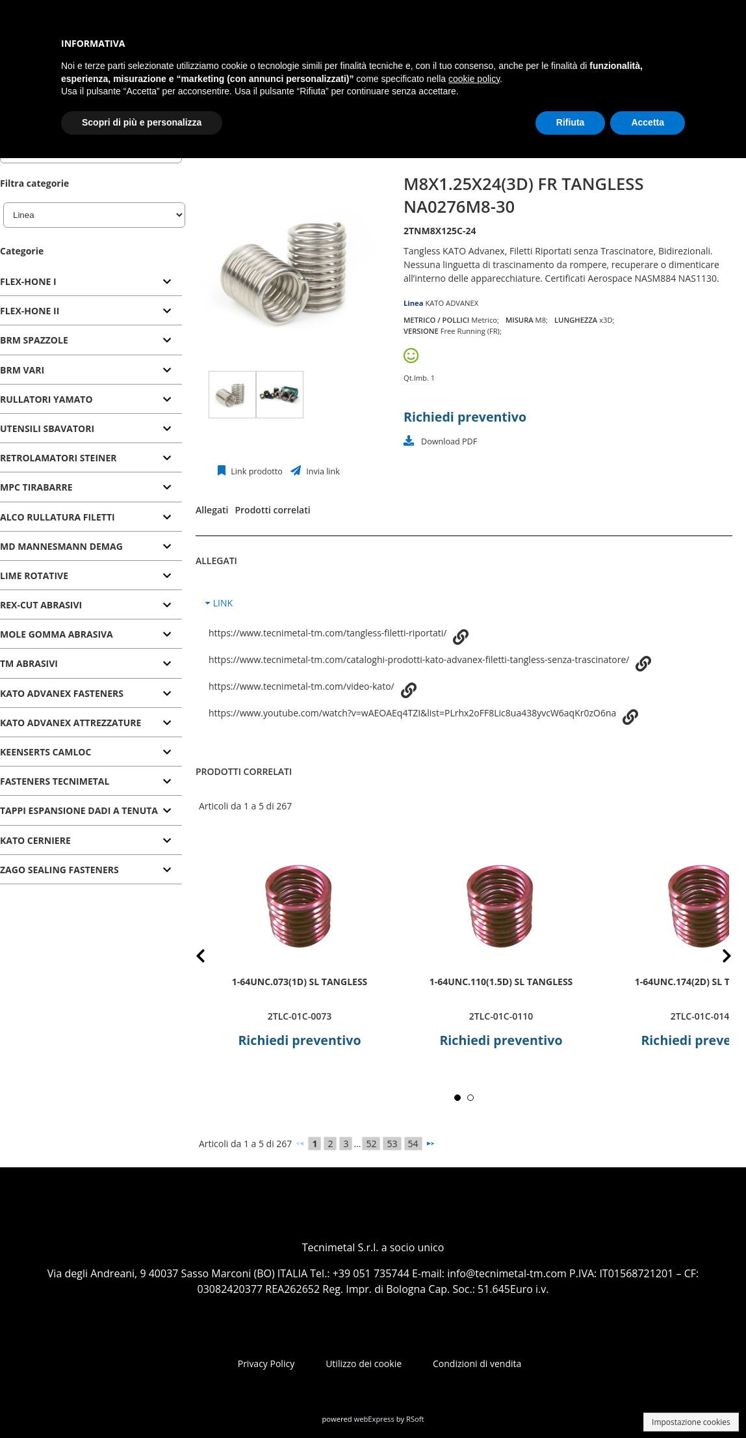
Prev (210, 958)
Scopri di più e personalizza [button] (141, 122)
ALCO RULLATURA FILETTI (57, 517)
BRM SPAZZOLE (34, 340)
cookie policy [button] (474, 79)
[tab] (91, 282)
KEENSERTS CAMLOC (45, 752)
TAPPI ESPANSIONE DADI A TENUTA (79, 810)
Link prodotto (256, 471)
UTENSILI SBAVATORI (47, 428)
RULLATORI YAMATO (46, 399)
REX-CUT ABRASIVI (41, 605)
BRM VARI (22, 370)
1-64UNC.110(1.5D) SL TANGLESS (501, 981)
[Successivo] (430, 1143)
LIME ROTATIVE (34, 575)
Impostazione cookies (691, 1422)
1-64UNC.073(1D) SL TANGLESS (300, 981)
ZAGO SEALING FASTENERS (59, 869)
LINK (223, 603)
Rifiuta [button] (570, 122)
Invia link (322, 471)
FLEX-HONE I (28, 281)
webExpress (374, 1419)
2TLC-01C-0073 (299, 1016)
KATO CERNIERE (35, 840)
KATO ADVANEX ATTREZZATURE (70, 722)
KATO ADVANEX (451, 303)
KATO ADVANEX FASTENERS (61, 693)
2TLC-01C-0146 (702, 1016)
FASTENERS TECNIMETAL (54, 781)
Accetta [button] (647, 122)
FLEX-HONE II (29, 311)
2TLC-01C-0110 (501, 1016)
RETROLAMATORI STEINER (58, 458)
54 (413, 1143)
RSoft (415, 1419)
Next (717, 958)
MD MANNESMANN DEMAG (61, 546)
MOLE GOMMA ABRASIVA (56, 634)
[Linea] (94, 215)
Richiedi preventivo (465, 417)
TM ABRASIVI (29, 663)
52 (371, 1143)
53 (392, 1143)
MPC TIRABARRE (36, 487)
